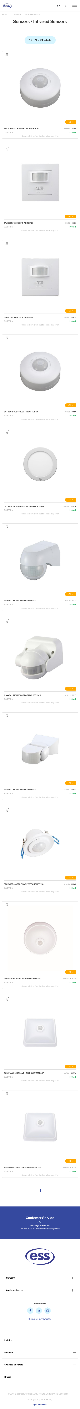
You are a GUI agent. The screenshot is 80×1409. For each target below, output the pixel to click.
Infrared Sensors (32, 14)
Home (4, 14)
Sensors (17, 14)
